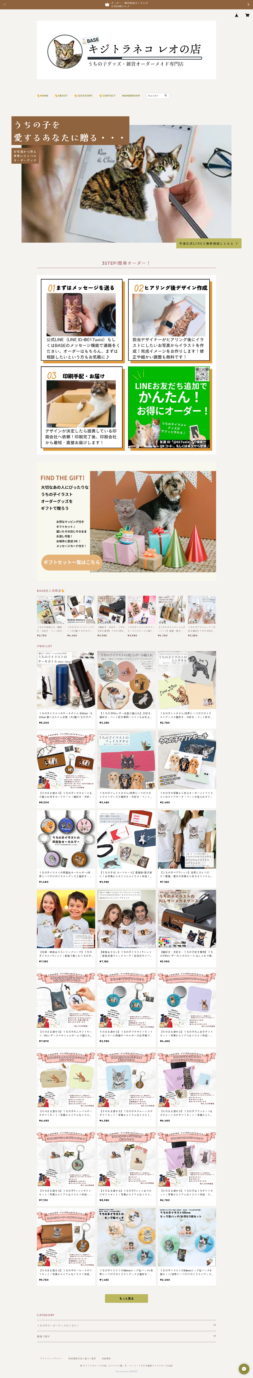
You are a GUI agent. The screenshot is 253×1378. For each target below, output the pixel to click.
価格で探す (43, 1336)
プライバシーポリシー (51, 1358)
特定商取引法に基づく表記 (82, 1358)
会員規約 (106, 1358)
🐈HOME (42, 95)
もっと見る (126, 1298)
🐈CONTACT (107, 95)
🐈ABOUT (61, 95)
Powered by (126, 1371)
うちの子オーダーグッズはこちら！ (58, 1325)
